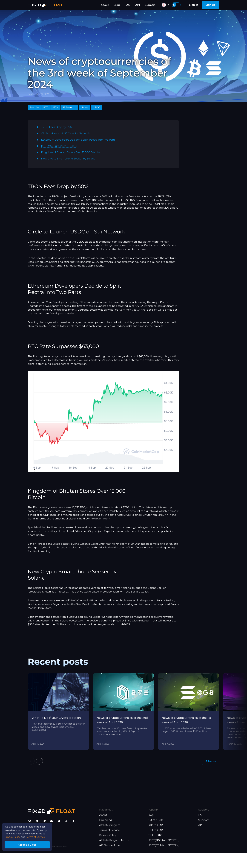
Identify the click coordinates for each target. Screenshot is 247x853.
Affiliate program (109, 825)
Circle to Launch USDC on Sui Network (65, 133)
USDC (96, 107)
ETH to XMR (155, 830)
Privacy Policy (107, 835)
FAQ (127, 4)
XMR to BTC (155, 820)
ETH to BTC (155, 835)
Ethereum (69, 107)
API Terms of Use (109, 845)
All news (209, 761)
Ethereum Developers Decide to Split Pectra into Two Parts (78, 139)
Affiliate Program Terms (114, 840)
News (84, 107)
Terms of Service (109, 830)
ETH (55, 107)
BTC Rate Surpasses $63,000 (59, 146)
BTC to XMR (155, 825)
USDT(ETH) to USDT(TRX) (163, 845)
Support (150, 4)
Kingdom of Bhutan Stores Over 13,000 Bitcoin (70, 152)
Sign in (193, 4)
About (105, 4)
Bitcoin (34, 107)
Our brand (105, 820)
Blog (117, 4)
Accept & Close (30, 844)
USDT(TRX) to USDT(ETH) (163, 840)
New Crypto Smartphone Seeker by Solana (68, 158)
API (137, 4)
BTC (46, 107)
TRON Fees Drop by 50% (56, 127)
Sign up (210, 4)
